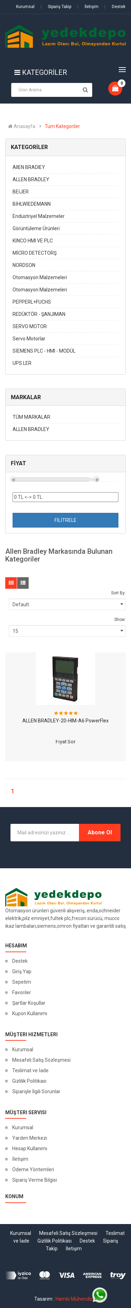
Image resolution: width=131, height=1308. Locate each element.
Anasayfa (21, 126)
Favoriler (21, 992)
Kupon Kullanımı (29, 1013)
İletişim (88, 6)
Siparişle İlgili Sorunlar (36, 1091)
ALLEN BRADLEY (31, 179)
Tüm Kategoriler (62, 126)
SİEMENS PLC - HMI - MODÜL (44, 351)
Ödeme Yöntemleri (33, 1169)
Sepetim (21, 982)
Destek (114, 6)
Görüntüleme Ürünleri (36, 228)
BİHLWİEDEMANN (32, 204)
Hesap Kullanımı (29, 1148)
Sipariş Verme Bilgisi (34, 1180)
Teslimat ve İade (30, 1070)
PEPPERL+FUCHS (32, 302)
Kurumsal (25, 6)
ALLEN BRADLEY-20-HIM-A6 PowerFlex (65, 720)
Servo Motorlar (29, 338)
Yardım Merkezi (29, 1138)
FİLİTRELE (65, 520)
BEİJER (21, 192)
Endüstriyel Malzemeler (39, 216)
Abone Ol (100, 832)
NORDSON (24, 265)
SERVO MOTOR (30, 326)
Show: (120, 619)
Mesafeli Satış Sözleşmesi (41, 1060)
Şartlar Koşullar (28, 1003)
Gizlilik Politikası (29, 1081)
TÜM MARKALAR (31, 417)
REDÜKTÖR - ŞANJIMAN (39, 314)
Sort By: (118, 593)
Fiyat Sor (66, 741)
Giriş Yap (21, 971)
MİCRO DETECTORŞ (35, 253)
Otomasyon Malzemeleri (40, 277)
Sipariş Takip (56, 6)
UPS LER (22, 363)
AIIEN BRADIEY (29, 167)
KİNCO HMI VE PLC (33, 240)
